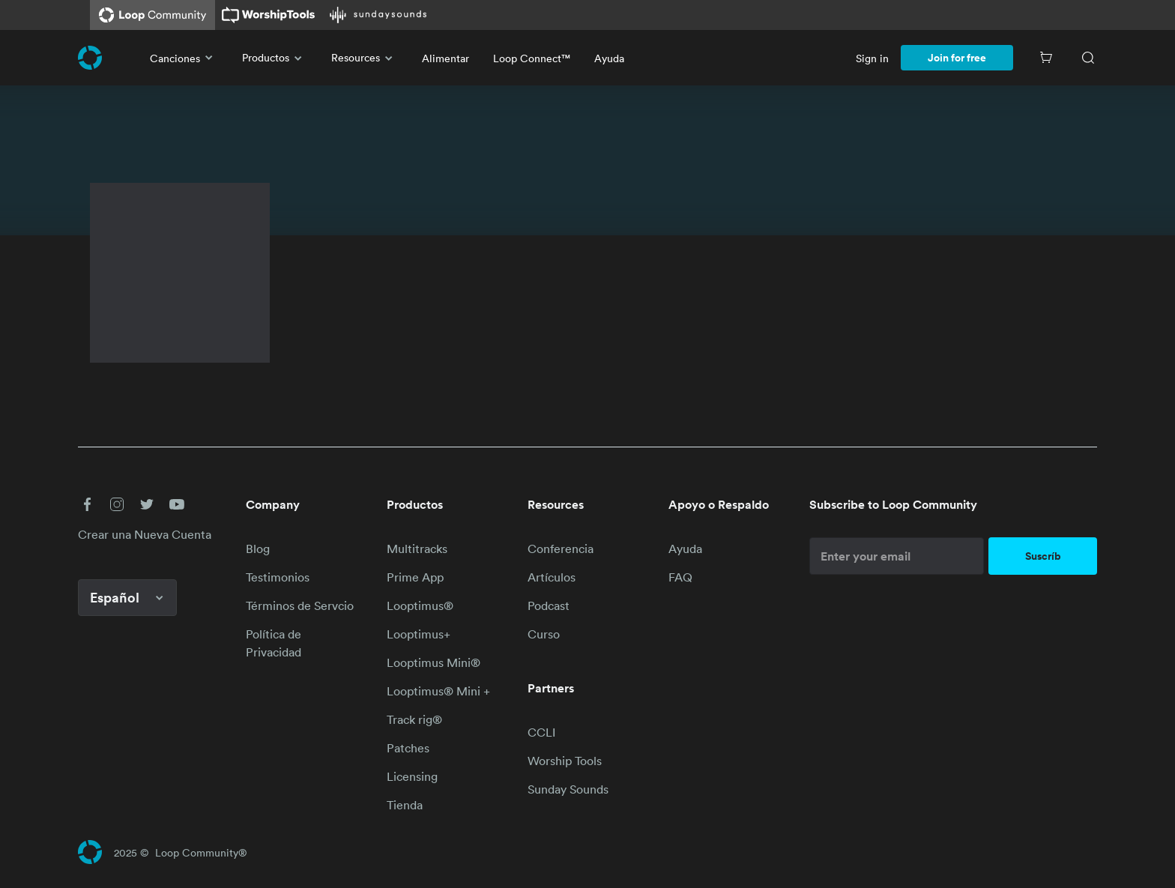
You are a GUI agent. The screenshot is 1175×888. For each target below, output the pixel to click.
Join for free (957, 57)
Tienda (405, 804)
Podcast (549, 605)
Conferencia (560, 548)
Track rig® (414, 719)
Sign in (872, 58)
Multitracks (417, 548)
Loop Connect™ (531, 58)
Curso (544, 633)
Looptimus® (420, 605)
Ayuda (609, 58)
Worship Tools (565, 760)
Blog (258, 548)
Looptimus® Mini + (438, 690)
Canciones (184, 58)
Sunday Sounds (568, 789)
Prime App (415, 577)
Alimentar (445, 58)
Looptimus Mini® (433, 662)
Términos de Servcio (300, 605)
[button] (87, 504)
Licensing (412, 776)
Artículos (552, 577)
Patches (408, 747)
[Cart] (1046, 58)
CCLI (541, 732)
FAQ (680, 577)
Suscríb (1043, 556)
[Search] (1088, 58)
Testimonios (277, 577)
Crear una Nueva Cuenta (144, 534)
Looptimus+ (418, 633)
